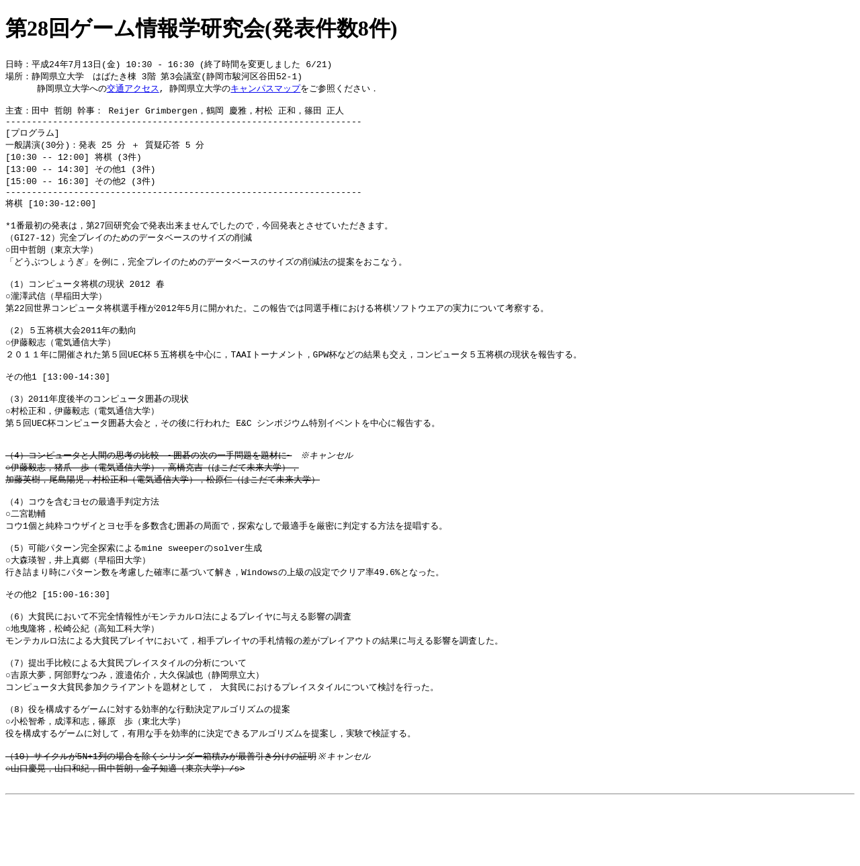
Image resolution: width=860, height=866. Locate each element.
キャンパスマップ (265, 90)
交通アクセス (133, 90)
